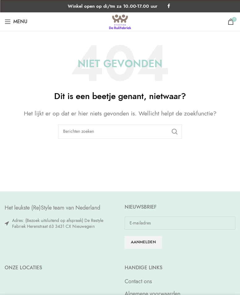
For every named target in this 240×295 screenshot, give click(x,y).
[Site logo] (120, 21)
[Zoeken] (120, 131)
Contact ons (138, 281)
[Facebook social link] (169, 6)
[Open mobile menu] (16, 21)
